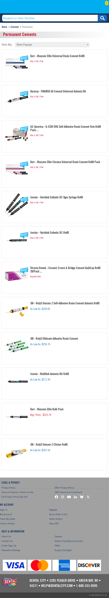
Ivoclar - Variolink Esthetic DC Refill (49, 232)
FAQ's (57, 545)
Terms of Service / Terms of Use (17, 492)
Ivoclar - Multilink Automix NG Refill (49, 374)
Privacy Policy (8, 487)
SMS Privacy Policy (64, 487)
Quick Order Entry (58, 514)
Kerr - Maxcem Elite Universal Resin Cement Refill (57, 56)
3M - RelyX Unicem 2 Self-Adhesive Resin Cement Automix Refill (64, 303)
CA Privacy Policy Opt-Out (14, 496)
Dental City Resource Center (69, 541)
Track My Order (7, 518)
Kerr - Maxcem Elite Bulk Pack (46, 409)
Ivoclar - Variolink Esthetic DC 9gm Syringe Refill (56, 197)
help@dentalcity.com (57, 586)
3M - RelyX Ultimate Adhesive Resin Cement (54, 338)
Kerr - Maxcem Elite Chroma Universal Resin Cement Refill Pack (65, 162)
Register (53, 509)
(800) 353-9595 (22, 7)
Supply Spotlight (63, 550)
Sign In (3, 509)
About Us (6, 536)
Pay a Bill (54, 523)
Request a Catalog (11, 550)
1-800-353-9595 (86, 586)
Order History (55, 518)
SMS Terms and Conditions (68, 492)
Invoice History (7, 523)
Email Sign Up (9, 545)
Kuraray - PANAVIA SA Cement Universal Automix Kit (58, 91)
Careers (58, 536)
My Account (87, 7)
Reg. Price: (35, 414)
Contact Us (7, 541)
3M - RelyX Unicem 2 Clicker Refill (48, 444)
